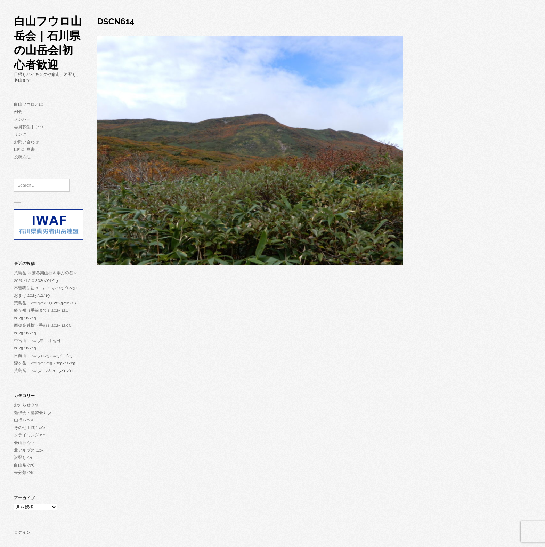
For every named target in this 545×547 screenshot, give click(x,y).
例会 (18, 111)
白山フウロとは (28, 104)
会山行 (20, 442)
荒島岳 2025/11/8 (32, 370)
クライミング (26, 435)
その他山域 (24, 427)
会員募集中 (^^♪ (28, 127)
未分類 (20, 472)
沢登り (20, 457)
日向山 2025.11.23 (31, 355)
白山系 (20, 465)
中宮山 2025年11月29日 (37, 340)
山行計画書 (24, 149)
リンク (20, 134)
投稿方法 (22, 156)
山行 (18, 420)
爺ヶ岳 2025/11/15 (33, 362)
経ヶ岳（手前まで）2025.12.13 (42, 310)
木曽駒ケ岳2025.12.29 (34, 287)
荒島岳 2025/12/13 (33, 303)
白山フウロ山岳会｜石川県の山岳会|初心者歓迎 (48, 43)
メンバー (22, 119)
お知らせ (22, 405)
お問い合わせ (26, 142)
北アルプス (24, 450)
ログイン (22, 532)
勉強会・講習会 (28, 412)
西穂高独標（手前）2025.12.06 (42, 325)
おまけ (20, 295)
